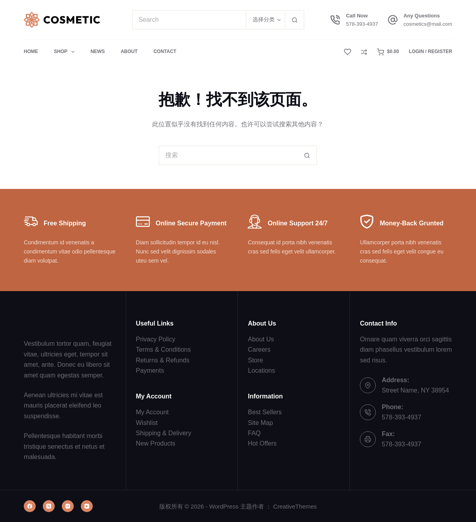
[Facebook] (30, 506)
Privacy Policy (156, 339)
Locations (261, 370)
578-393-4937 (362, 24)
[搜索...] (189, 20)
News (97, 51)
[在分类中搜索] (265, 20)
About (129, 51)
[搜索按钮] (294, 20)
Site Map (260, 422)
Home (31, 51)
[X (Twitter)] (49, 506)
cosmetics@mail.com (427, 24)
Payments (150, 370)
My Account (152, 412)
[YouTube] (87, 506)
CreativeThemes (295, 506)
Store (255, 360)
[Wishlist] (347, 51)
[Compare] (364, 52)
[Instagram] (68, 506)
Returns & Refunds (162, 360)
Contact (164, 51)
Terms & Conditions (163, 349)
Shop (66, 52)
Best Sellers (264, 412)
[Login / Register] (430, 52)
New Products (156, 443)
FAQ (254, 433)
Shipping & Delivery (163, 433)
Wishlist (147, 422)
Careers (259, 349)
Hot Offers (262, 443)
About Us (261, 339)
